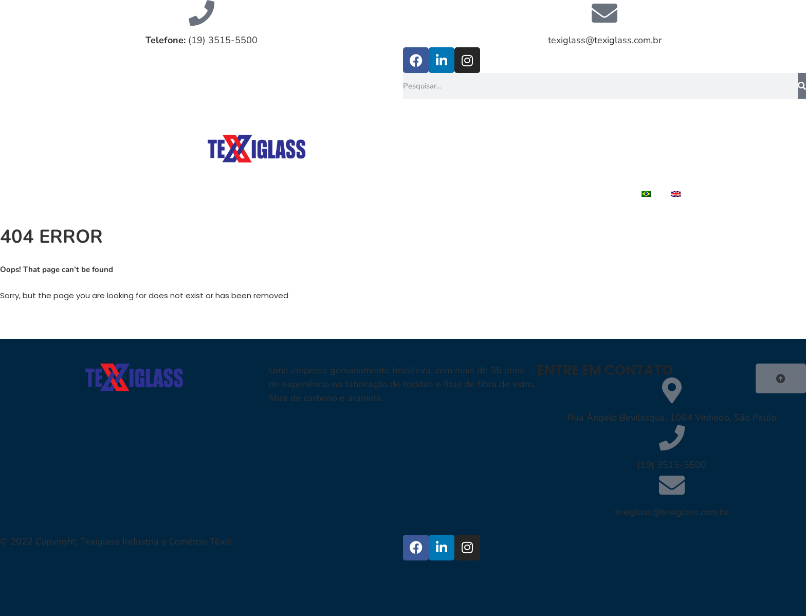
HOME (463, 146)
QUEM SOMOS (529, 146)
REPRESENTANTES (575, 170)
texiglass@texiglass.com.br (605, 40)
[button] (781, 378)
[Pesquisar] (802, 86)
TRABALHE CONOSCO (572, 194)
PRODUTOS (488, 170)
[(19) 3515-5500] (672, 437)
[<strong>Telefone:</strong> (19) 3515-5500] (201, 13)
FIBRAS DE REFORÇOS (631, 146)
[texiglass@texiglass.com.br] (604, 13)
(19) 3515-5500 (201, 40)
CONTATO (659, 170)
